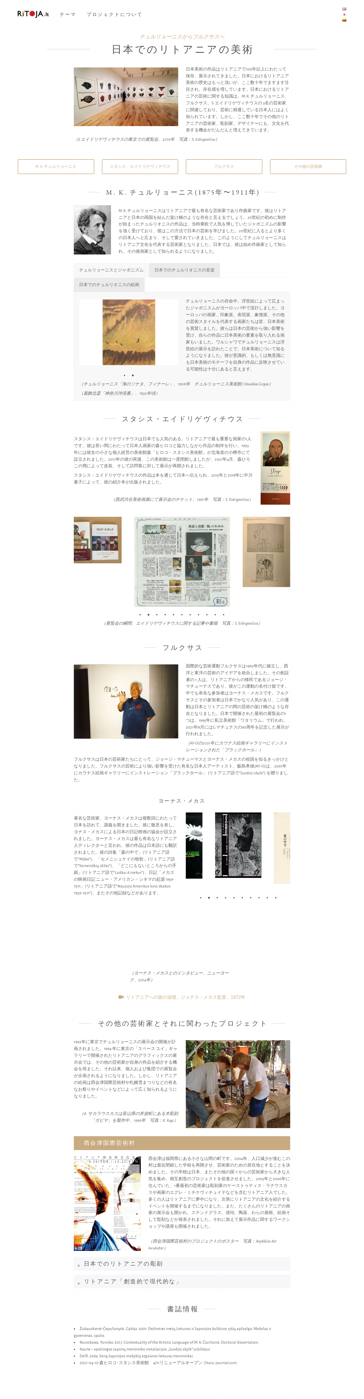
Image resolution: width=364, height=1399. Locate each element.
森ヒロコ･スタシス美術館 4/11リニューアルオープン (150, 1363)
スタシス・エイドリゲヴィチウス (140, 167)
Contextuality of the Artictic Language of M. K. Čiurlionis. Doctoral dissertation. (191, 1342)
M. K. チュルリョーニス (55, 167)
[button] (124, 375)
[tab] (182, 1143)
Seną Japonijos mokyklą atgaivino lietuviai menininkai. (146, 1356)
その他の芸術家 (308, 167)
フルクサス (224, 167)
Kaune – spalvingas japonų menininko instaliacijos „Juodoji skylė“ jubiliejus (145, 1349)
